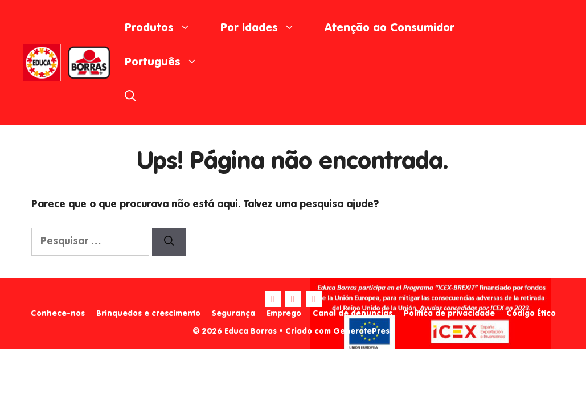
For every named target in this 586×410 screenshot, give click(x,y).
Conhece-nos (58, 314)
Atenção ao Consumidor (389, 28)
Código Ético (531, 314)
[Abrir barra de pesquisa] (130, 97)
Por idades (265, 28)
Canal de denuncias (352, 314)
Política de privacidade (449, 314)
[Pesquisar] (169, 242)
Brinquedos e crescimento (148, 314)
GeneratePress (363, 331)
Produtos (165, 28)
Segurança (233, 314)
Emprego (284, 314)
